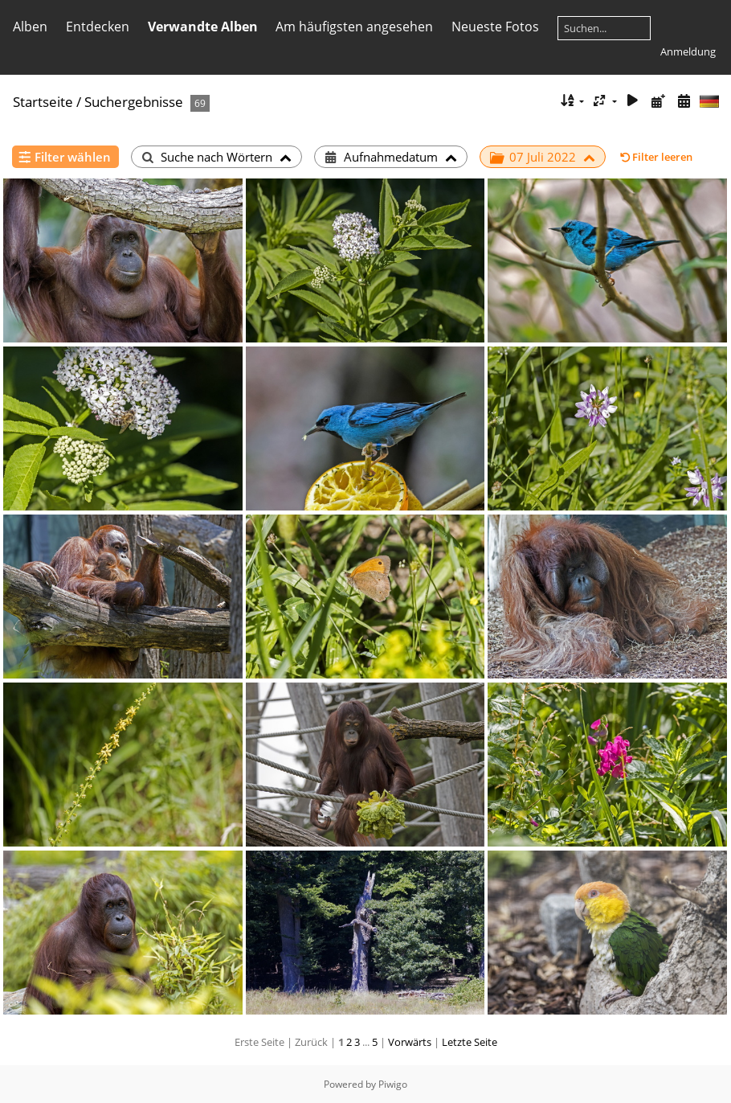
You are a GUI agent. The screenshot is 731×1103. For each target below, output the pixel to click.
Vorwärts (409, 1042)
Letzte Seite (469, 1042)
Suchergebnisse (133, 101)
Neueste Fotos (495, 26)
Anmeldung (688, 51)
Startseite (43, 101)
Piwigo (392, 1084)
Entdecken (97, 26)
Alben (30, 26)
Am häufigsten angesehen (354, 26)
